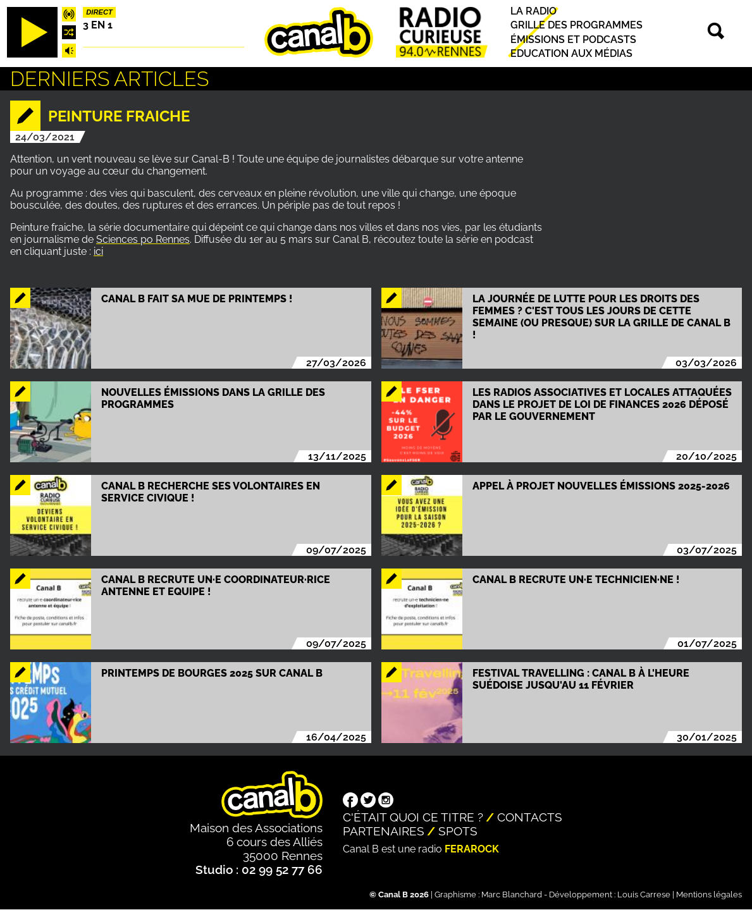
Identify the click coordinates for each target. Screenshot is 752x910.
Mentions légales (709, 894)
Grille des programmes (576, 26)
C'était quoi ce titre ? (413, 817)
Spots (458, 831)
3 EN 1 (98, 25)
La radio (533, 11)
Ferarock (472, 849)
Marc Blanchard (511, 894)
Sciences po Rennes (143, 239)
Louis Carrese (643, 894)
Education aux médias (571, 53)
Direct (99, 12)
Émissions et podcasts (573, 40)
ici (98, 251)
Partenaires (383, 831)
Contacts (529, 817)
